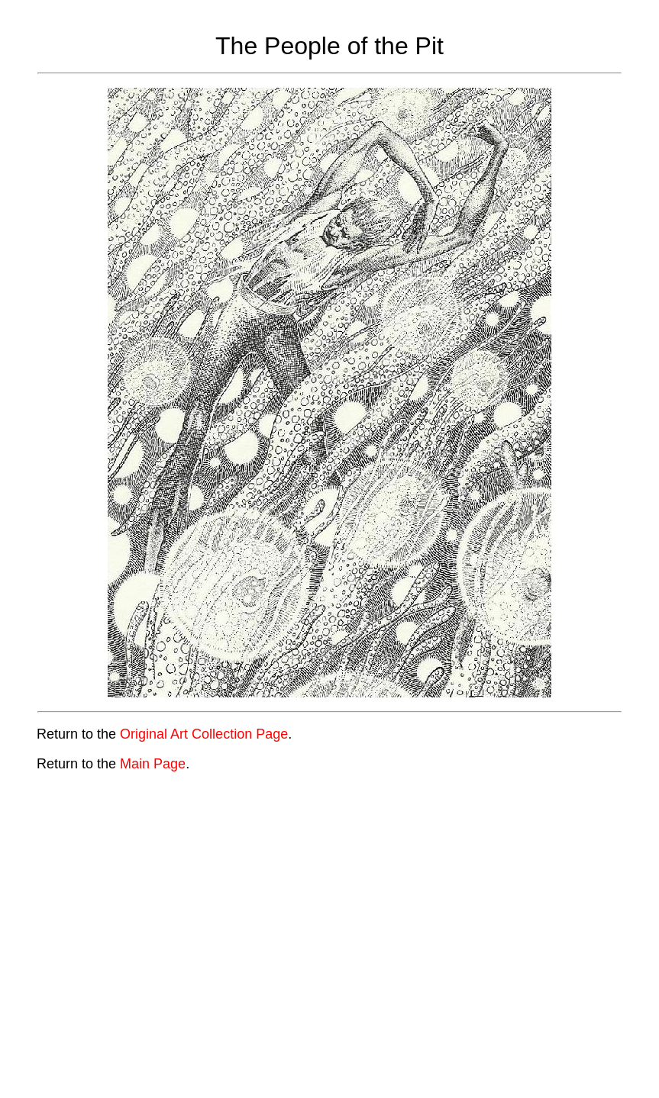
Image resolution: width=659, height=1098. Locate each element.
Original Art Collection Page (204, 734)
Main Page (153, 763)
